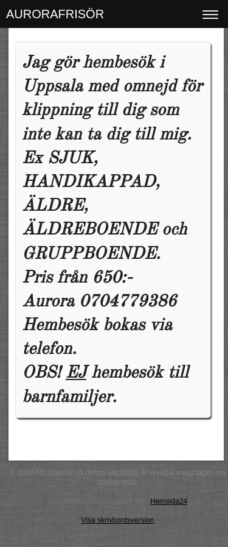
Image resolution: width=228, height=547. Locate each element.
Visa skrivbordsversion (117, 520)
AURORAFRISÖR (55, 14)
